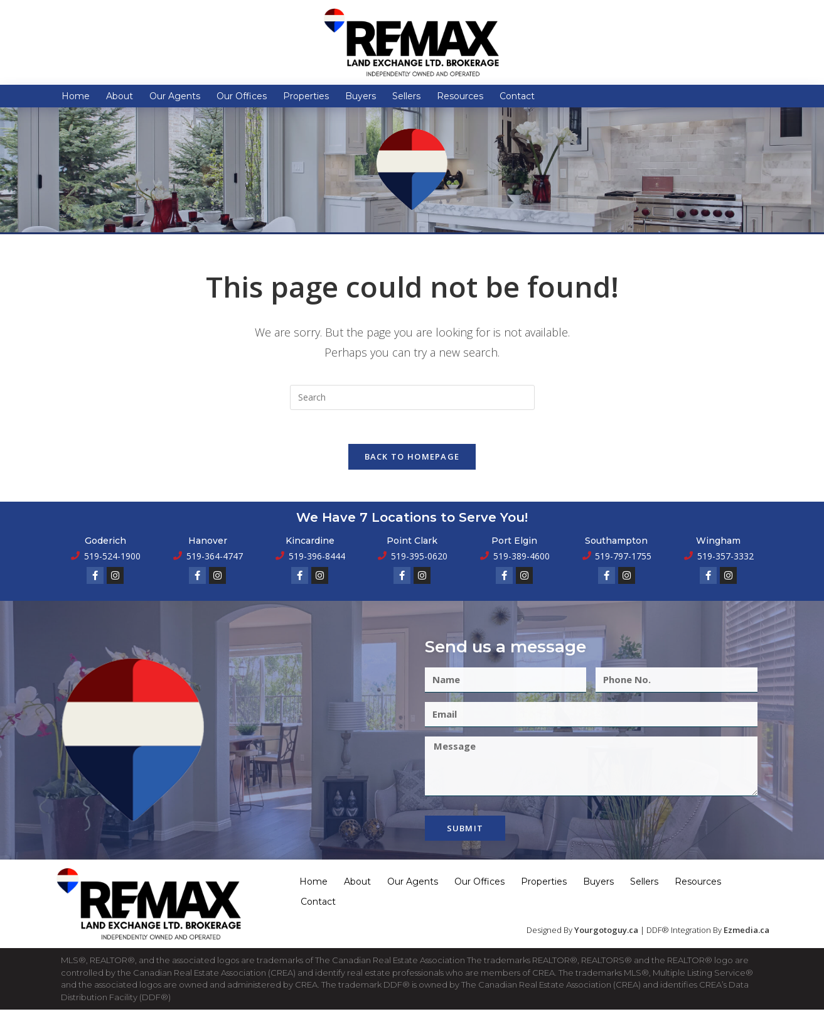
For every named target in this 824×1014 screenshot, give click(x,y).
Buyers (360, 96)
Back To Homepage (412, 461)
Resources (460, 96)
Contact (517, 96)
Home (76, 96)
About (119, 96)
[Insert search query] (412, 397)
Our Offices (242, 96)
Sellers (406, 96)
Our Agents (174, 96)
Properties (306, 96)
